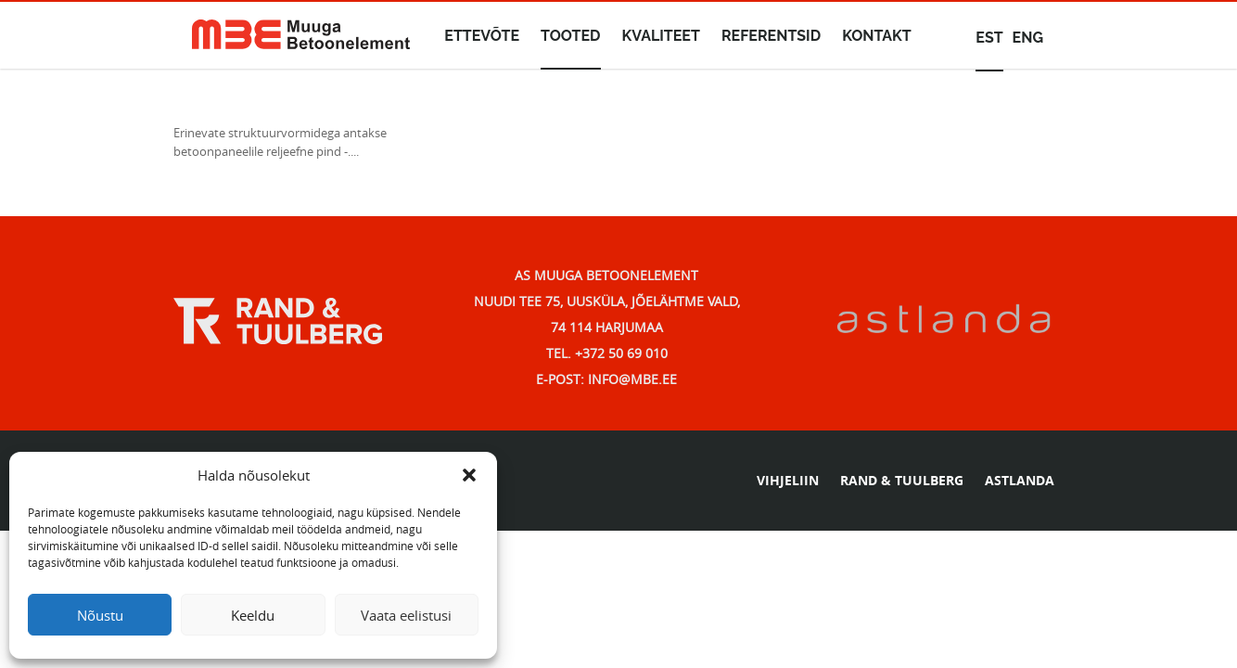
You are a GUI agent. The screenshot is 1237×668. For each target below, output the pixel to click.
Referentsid (771, 36)
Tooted (571, 36)
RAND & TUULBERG (901, 480)
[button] (469, 475)
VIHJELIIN (788, 480)
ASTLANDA (1019, 480)
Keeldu (252, 615)
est (989, 37)
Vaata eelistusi (406, 615)
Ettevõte (481, 36)
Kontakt (877, 36)
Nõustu (100, 615)
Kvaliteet (661, 36)
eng (1028, 37)
